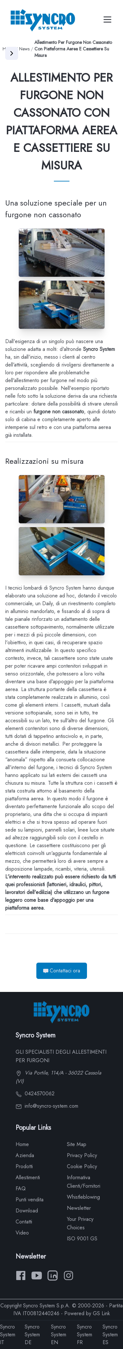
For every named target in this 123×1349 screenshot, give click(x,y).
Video (22, 1232)
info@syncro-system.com (47, 1106)
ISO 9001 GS (82, 1238)
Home (22, 1144)
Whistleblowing (83, 1197)
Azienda (25, 1155)
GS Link (101, 1313)
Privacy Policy (82, 1155)
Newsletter (79, 1208)
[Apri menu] (11, 53)
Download (27, 1210)
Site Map (76, 1144)
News (24, 49)
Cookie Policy (82, 1166)
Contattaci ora (61, 970)
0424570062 (35, 1093)
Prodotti (24, 1166)
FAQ (21, 1188)
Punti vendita (29, 1199)
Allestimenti (28, 1177)
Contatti (24, 1221)
